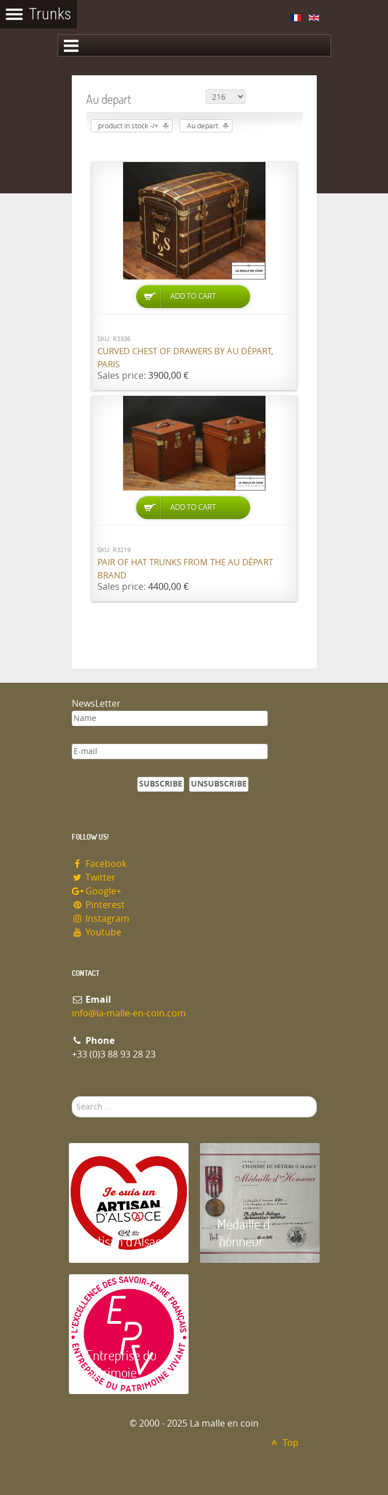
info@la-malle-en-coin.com (129, 1013)
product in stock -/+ (128, 126)
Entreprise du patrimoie (121, 1363)
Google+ (97, 891)
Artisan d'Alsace (127, 1241)
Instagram (101, 918)
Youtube (97, 932)
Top (283, 1442)
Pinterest (98, 905)
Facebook (99, 863)
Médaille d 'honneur (243, 1232)
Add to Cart (193, 296)
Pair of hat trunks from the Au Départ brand (185, 569)
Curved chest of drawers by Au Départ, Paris (185, 358)
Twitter (94, 877)
